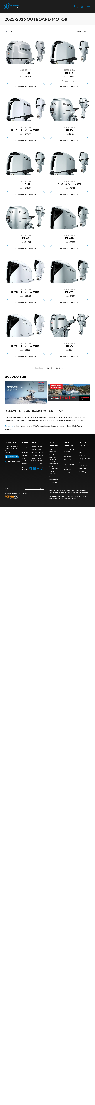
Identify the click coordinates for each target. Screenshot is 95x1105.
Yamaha (51, 471)
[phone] (76, 6)
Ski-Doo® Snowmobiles (53, 463)
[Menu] (88, 6)
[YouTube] (38, 468)
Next (60, 368)
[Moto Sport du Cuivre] (11, 6)
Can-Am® (52, 454)
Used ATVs (67, 459)
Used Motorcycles (68, 455)
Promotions (83, 463)
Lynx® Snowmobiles (53, 467)
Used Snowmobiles (68, 468)
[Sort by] (81, 31)
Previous (37, 368)
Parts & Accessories (83, 472)
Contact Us (82, 450)
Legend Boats (53, 479)
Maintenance (83, 468)
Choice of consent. (70, 498)
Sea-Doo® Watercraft (52, 458)
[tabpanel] (32, 455)
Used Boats (67, 462)
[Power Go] (25, 497)
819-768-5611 (12, 461)
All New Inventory (52, 450)
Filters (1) (11, 31)
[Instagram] (34, 468)
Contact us (9, 426)
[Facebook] (30, 468)
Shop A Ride (17, 493)
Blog (80, 452)
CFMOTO (52, 474)
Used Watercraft (69, 464)
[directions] (82, 6)
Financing (67, 472)
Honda (51, 477)
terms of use (60, 498)
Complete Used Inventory (69, 450)
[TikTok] (42, 468)
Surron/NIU (53, 482)
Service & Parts (84, 465)
